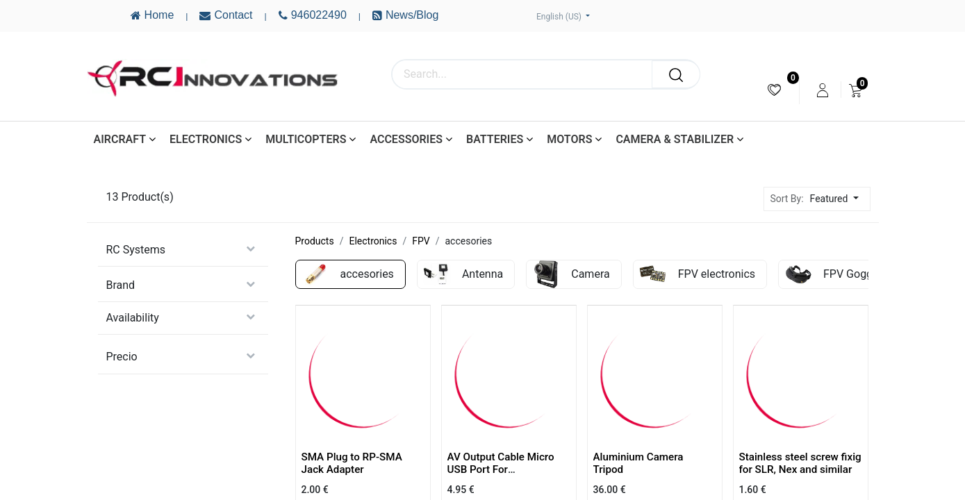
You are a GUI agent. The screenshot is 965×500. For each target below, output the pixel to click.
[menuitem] (774, 90)
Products (314, 241)
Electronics (373, 241)
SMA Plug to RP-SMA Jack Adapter (352, 463)
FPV (420, 241)
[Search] (676, 74)
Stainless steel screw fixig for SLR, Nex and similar (800, 463)
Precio (122, 356)
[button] (838, 199)
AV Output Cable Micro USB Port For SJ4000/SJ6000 (500, 469)
